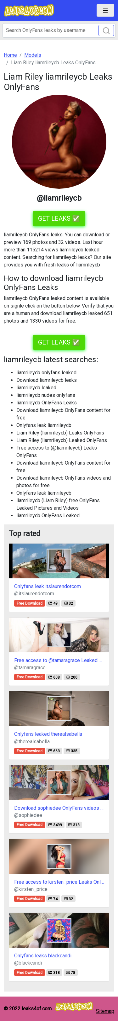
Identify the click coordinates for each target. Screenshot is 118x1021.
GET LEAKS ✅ (59, 218)
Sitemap (105, 1011)
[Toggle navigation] (105, 10)
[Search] (59, 30)
